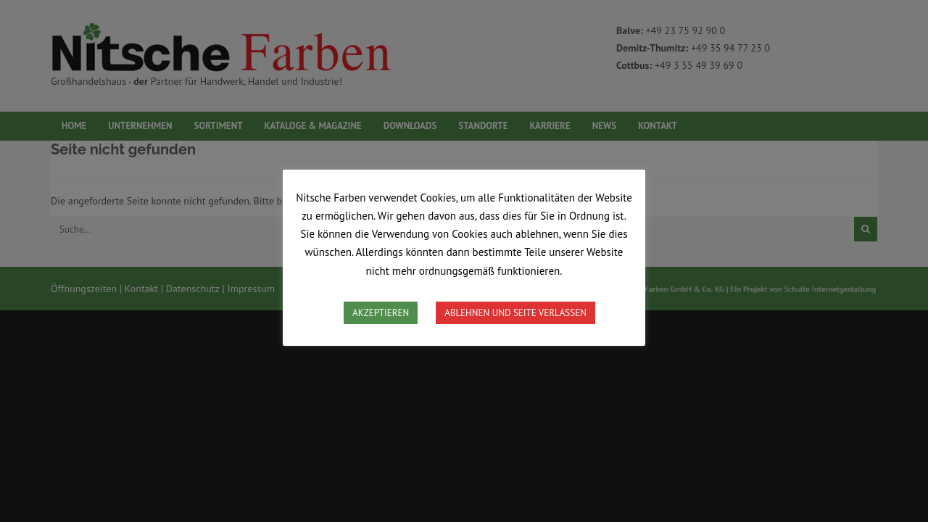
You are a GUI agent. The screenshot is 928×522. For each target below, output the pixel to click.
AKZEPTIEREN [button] (380, 313)
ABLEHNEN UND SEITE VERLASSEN (515, 313)
